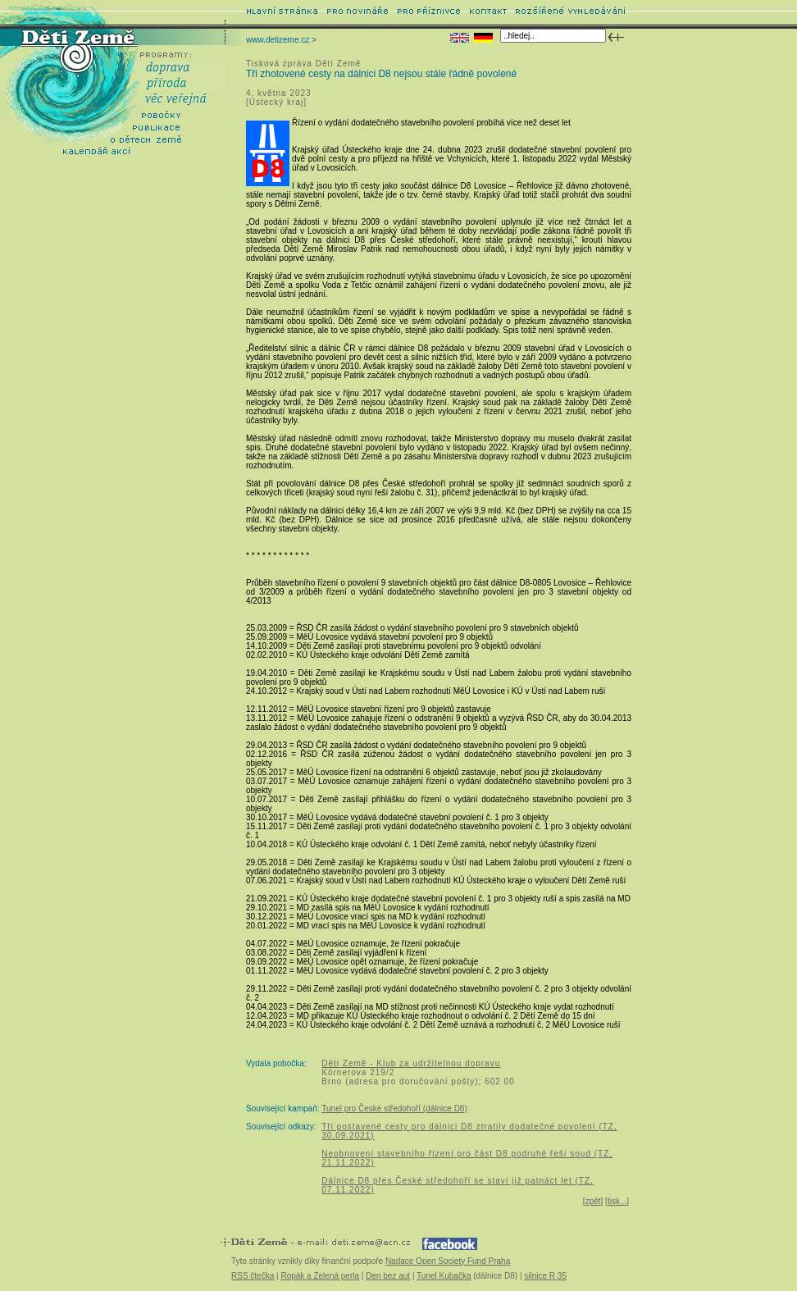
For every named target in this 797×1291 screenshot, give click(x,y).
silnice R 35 (545, 1275)
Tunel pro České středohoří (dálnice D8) (394, 1108)
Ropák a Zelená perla (319, 1275)
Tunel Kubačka (444, 1275)
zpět (593, 1201)
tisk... (617, 1201)
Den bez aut (388, 1275)
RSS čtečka (252, 1275)
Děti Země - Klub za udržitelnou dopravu (410, 1063)
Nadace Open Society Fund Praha (447, 1261)
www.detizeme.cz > (281, 39)
